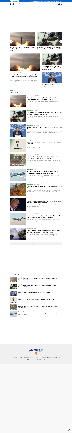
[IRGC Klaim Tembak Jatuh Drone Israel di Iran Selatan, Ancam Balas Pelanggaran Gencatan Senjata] (18, 175)
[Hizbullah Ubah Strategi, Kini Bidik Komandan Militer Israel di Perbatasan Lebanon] (18, 189)
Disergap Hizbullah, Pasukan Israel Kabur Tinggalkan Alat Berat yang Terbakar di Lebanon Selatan (43, 157)
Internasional (13, 72)
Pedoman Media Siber (47, 357)
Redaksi (21, 357)
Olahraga (29, 140)
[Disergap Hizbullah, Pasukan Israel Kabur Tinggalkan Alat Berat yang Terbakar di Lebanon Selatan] (18, 160)
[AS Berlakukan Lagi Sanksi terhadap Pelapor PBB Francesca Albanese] (18, 130)
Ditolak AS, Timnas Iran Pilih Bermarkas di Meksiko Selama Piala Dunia (36, 299)
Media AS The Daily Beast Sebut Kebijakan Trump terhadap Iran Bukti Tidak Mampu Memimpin (44, 201)
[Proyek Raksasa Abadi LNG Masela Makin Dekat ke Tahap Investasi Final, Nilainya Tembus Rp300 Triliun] (18, 234)
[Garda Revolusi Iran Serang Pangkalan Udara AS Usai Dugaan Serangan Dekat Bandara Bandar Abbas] (18, 101)
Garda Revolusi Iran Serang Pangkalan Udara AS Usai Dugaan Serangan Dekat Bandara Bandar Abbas (22, 49)
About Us (15, 357)
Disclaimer (37, 357)
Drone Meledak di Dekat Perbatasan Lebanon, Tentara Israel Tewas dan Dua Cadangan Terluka (49, 48)
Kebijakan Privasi (28, 357)
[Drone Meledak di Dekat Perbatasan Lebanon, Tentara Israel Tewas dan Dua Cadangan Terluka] (18, 116)
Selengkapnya (36, 243)
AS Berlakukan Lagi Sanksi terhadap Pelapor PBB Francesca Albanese (51, 85)
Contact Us (57, 357)
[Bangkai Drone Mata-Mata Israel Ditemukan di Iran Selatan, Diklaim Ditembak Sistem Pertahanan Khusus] (18, 219)
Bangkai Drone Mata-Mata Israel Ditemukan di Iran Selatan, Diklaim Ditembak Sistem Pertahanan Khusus (44, 216)
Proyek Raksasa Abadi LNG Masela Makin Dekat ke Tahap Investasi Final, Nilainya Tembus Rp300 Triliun (43, 231)
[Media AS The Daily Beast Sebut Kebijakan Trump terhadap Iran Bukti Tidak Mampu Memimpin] (18, 204)
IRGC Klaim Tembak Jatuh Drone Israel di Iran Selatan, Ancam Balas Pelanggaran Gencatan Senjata (42, 172)
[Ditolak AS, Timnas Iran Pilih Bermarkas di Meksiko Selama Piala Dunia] (18, 145)
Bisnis (28, 228)
